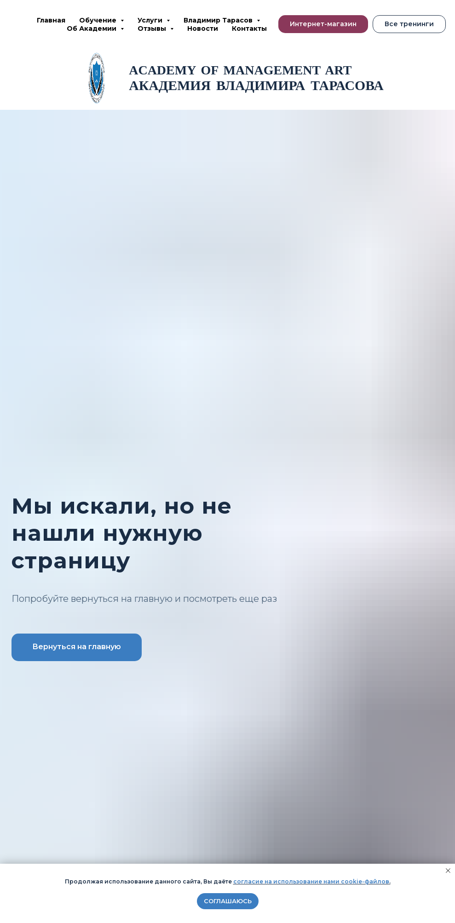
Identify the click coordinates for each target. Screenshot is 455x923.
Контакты (249, 28)
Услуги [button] (151, 20)
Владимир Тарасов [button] (219, 20)
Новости (202, 28)
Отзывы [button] (153, 28)
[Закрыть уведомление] (448, 870)
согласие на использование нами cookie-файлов (311, 881)
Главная (51, 20)
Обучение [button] (98, 20)
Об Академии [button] (92, 28)
